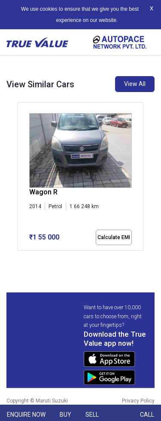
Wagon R (43, 192)
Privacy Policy (138, 401)
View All (135, 83)
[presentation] (21, 178)
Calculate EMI (113, 237)
